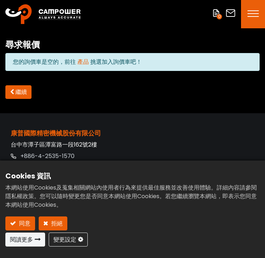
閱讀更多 (21, 239)
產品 (83, 62)
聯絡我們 (230, 13)
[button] (18, 92)
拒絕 (56, 223)
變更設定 (64, 239)
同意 (24, 223)
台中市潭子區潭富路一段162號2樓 (54, 144)
